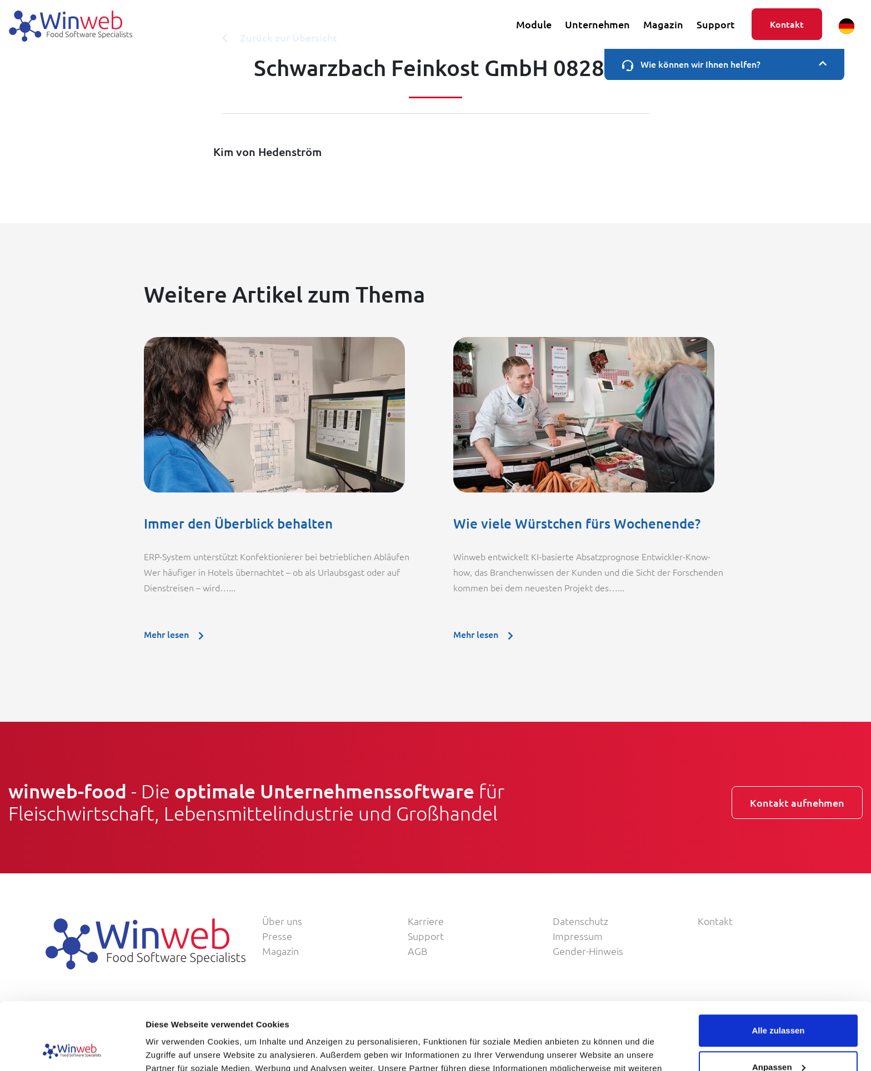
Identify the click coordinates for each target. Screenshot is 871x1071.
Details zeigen (174, 1049)
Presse (277, 935)
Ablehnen (778, 1040)
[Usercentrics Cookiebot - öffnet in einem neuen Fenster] (72, 1049)
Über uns (282, 920)
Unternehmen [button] (597, 24)
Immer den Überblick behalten (238, 523)
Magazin (663, 24)
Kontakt (787, 24)
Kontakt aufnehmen (797, 802)
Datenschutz (580, 920)
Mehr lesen (177, 634)
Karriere (426, 920)
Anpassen (778, 1003)
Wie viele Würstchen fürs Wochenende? (576, 523)
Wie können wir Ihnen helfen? (724, 64)
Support (716, 24)
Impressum (578, 935)
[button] (846, 26)
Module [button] (534, 24)
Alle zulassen (778, 967)
